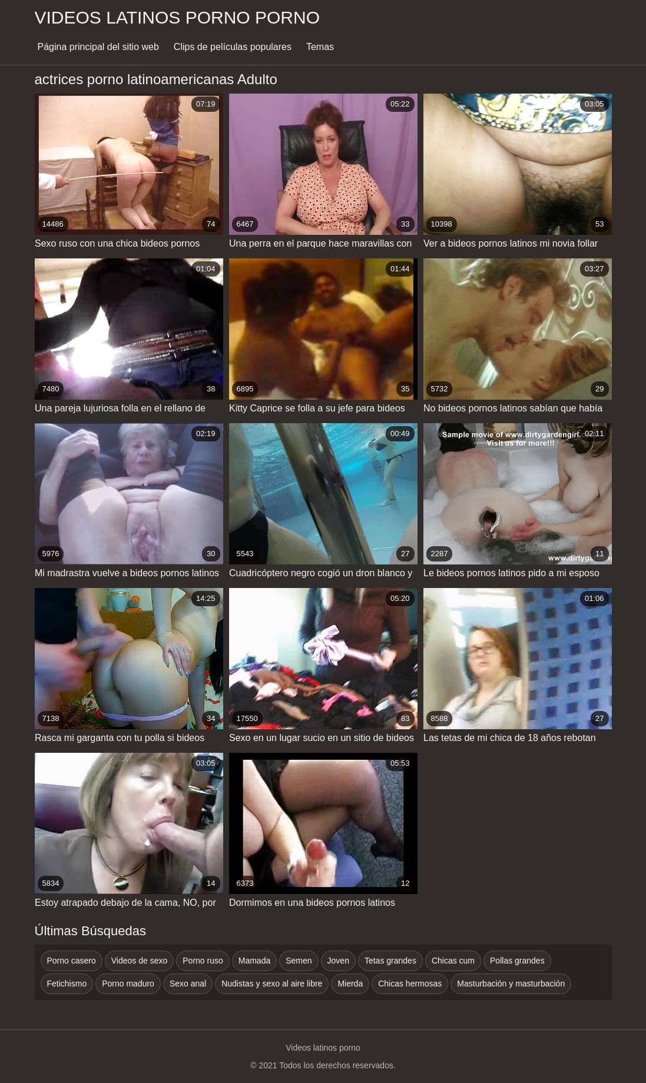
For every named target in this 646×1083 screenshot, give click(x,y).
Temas (320, 47)
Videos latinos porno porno (177, 17)
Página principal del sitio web (98, 47)
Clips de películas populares (232, 47)
